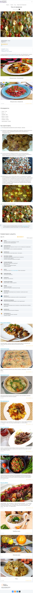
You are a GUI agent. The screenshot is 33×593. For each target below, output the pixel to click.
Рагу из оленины (5, 427)
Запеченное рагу (5, 348)
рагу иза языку (25, 225)
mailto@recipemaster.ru (5, 588)
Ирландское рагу (5, 375)
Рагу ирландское (5, 401)
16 (1, 45)
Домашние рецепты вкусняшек (4, 585)
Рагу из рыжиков (5, 454)
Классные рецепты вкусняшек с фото (3, 2)
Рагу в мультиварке (5, 322)
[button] (32, 2)
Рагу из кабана (4, 482)
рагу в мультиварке (14, 270)
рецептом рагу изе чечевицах (13, 55)
